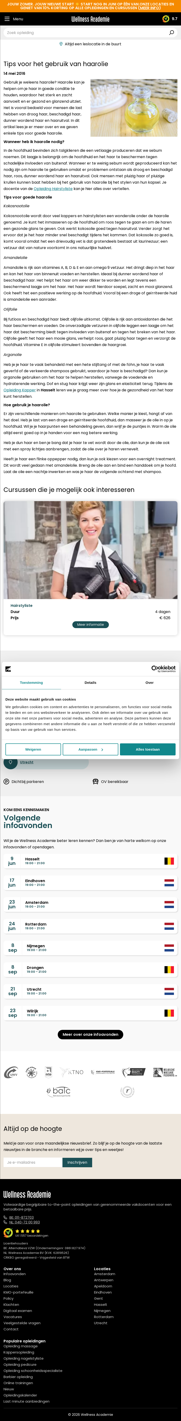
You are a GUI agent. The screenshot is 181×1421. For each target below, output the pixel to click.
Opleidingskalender (20, 1395)
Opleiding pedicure (20, 1364)
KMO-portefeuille (18, 1292)
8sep (12, 947)
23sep (12, 1013)
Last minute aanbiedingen (26, 1401)
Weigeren (33, 749)
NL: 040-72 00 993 (24, 1222)
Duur (15, 612)
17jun (12, 882)
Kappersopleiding (19, 1352)
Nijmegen (102, 1310)
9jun (12, 861)
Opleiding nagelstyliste (24, 1358)
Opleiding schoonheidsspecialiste (33, 1370)
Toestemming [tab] (31, 683)
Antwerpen (103, 1279)
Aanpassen (90, 749)
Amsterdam (104, 1273)
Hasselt (100, 1304)
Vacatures (13, 1316)
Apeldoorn (103, 1286)
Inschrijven (77, 1162)
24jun (12, 926)
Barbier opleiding (18, 1376)
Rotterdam (104, 1316)
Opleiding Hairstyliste (53, 188)
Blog (7, 1279)
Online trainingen (18, 1382)
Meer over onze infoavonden (90, 1034)
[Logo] (90, 19)
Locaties (11, 1286)
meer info (149, 8)
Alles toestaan (148, 749)
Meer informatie (90, 624)
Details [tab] (90, 683)
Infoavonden (15, 1273)
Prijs (15, 618)
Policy (8, 1298)
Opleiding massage (21, 1346)
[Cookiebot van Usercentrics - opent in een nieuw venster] (155, 668)
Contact (11, 1329)
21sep (12, 991)
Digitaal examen (18, 1310)
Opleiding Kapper (20, 390)
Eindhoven (103, 1292)
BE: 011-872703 (21, 1217)
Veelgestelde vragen (22, 1322)
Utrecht (18, 762)
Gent (98, 1298)
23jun (12, 904)
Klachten (11, 1304)
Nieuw (9, 1389)
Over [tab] (149, 683)
